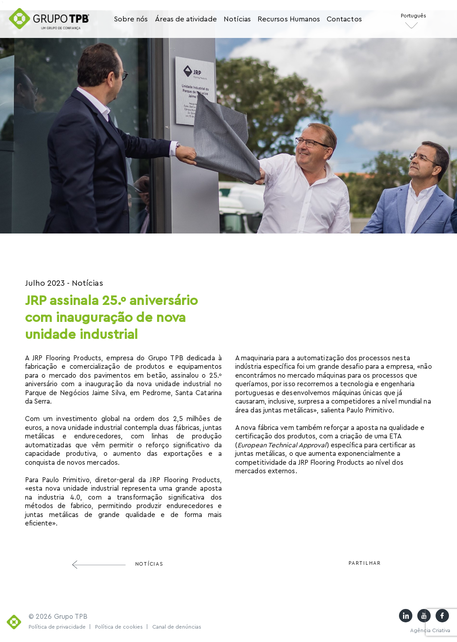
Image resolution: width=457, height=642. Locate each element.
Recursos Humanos (289, 19)
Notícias (237, 19)
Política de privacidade (60, 626)
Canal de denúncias (176, 626)
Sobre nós (131, 19)
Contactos (344, 19)
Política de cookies (121, 626)
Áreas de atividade (186, 19)
